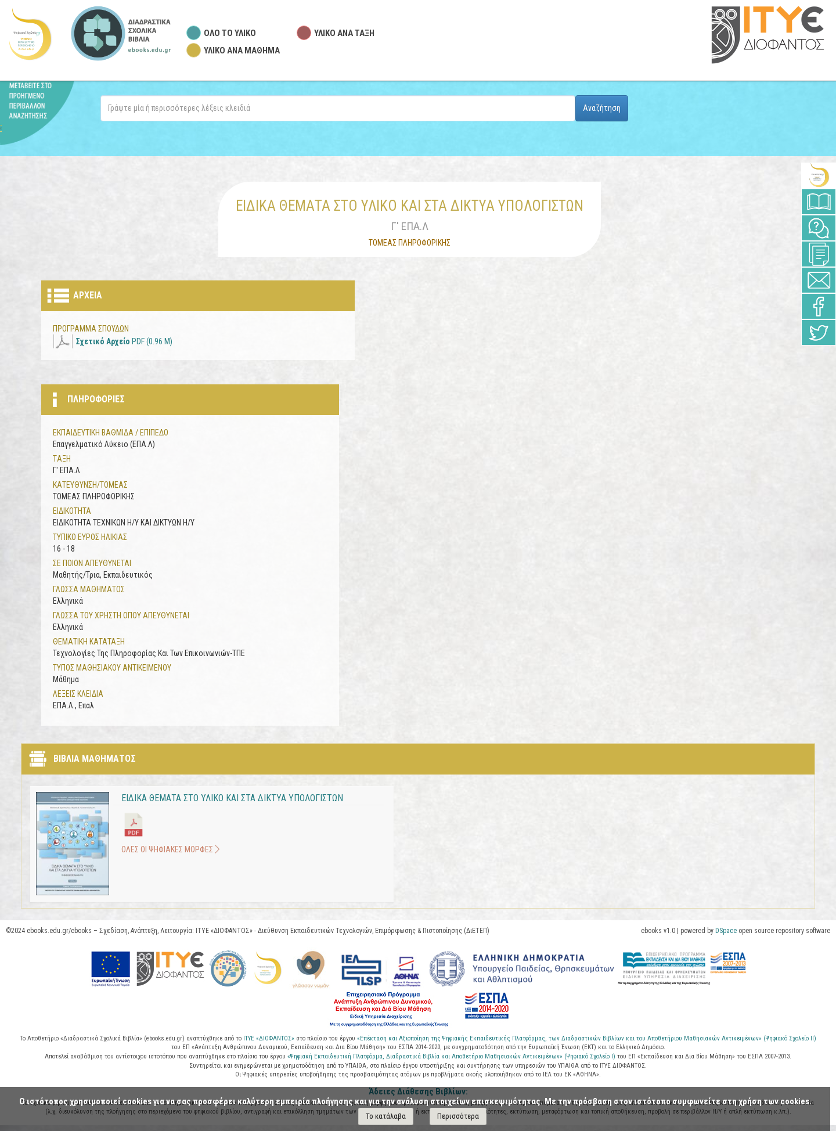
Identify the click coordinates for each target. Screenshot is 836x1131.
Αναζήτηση (602, 108)
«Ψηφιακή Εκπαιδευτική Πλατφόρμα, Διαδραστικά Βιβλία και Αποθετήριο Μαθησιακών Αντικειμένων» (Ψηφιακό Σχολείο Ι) (452, 1056)
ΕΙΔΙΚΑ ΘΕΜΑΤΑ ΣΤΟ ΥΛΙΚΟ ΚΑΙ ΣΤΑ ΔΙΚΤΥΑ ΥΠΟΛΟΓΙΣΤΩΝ (232, 798)
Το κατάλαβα (386, 1116)
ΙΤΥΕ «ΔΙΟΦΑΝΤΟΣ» (268, 1038)
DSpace (726, 931)
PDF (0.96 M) (124, 341)
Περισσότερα (458, 1116)
